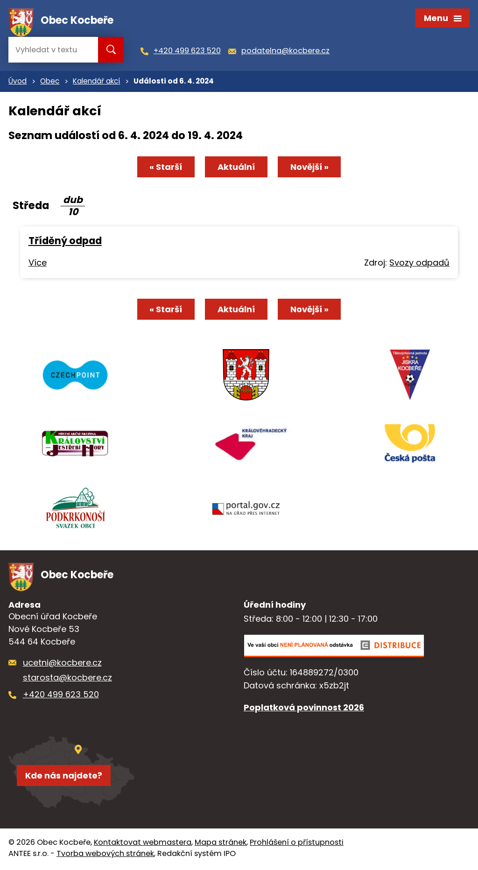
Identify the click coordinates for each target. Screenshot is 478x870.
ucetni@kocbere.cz (62, 665)
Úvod (17, 82)
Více (37, 264)
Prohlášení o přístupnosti (297, 844)
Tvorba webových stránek (105, 855)
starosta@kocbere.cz (67, 680)
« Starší (165, 168)
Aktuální (236, 168)
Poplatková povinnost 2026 (304, 710)
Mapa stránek (220, 844)
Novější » (310, 168)
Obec (49, 82)
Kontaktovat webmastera (142, 844)
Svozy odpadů (419, 264)
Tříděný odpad (65, 242)
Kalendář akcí (96, 82)
